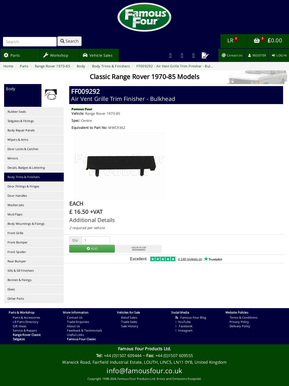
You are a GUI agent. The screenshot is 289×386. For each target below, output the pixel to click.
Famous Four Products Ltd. (144, 348)
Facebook (183, 326)
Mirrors (13, 158)
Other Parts (16, 299)
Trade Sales (129, 322)
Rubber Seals (17, 112)
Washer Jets (16, 205)
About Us (73, 326)
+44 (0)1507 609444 (122, 355)
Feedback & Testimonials (84, 330)
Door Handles (17, 196)
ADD (92, 248)
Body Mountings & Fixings (26, 224)
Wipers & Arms (18, 140)
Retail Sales (129, 317)
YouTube (183, 322)
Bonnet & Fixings (19, 280)
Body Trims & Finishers (24, 177)
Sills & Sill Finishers (21, 270)
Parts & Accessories (26, 317)
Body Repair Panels (21, 130)
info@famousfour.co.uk (144, 370)
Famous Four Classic (81, 339)
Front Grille (15, 233)
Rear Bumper (17, 261)
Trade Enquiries (78, 322)
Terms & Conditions (243, 317)
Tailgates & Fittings (21, 121)
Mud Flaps (15, 214)
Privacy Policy (239, 322)
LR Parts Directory (25, 322)
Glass (11, 289)
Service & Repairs (25, 330)
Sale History (129, 326)
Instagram (183, 330)
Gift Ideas (19, 326)
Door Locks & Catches (23, 149)
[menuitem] (182, 55)
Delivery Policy (240, 326)
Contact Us (74, 317)
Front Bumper (18, 242)
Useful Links (75, 335)
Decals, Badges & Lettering (26, 168)
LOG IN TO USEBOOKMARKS (138, 248)
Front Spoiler (17, 252)
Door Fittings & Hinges (23, 186)
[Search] (30, 41)
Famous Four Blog (190, 317)
